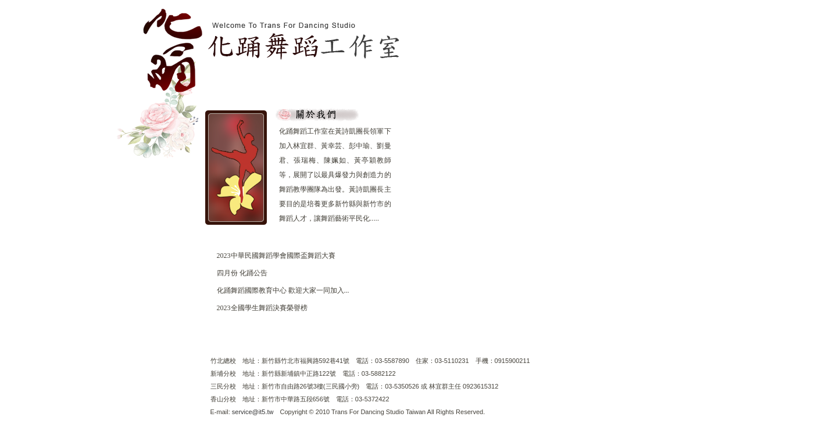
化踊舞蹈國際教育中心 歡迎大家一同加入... (283, 290)
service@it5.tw (253, 411)
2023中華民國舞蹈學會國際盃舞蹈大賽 (276, 255)
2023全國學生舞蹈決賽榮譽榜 (262, 308)
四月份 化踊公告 (242, 273)
